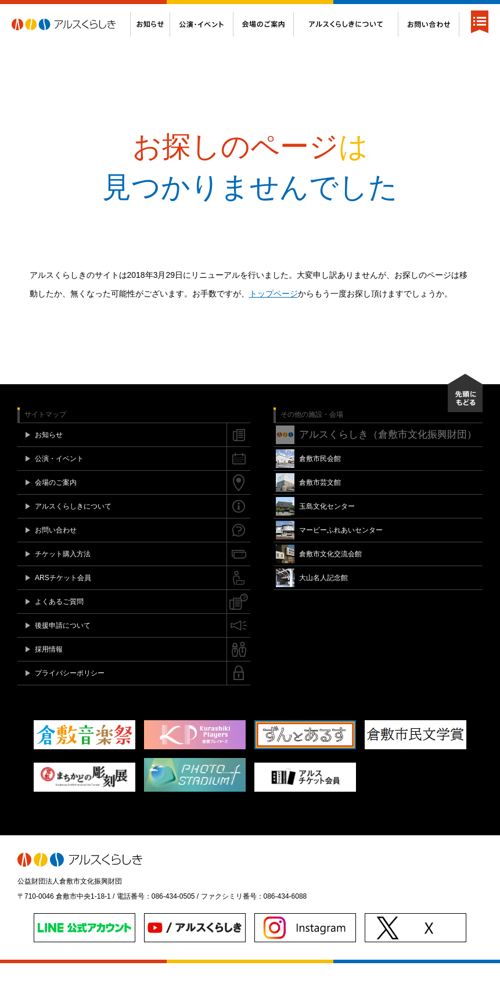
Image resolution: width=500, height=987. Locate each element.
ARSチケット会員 (265, 12)
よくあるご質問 (324, 12)
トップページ (273, 317)
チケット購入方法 (203, 12)
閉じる (482, 12)
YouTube (461, 12)
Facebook (426, 12)
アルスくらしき (71, 48)
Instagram (449, 12)
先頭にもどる (465, 417)
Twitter (437, 12)
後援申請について (384, 12)
